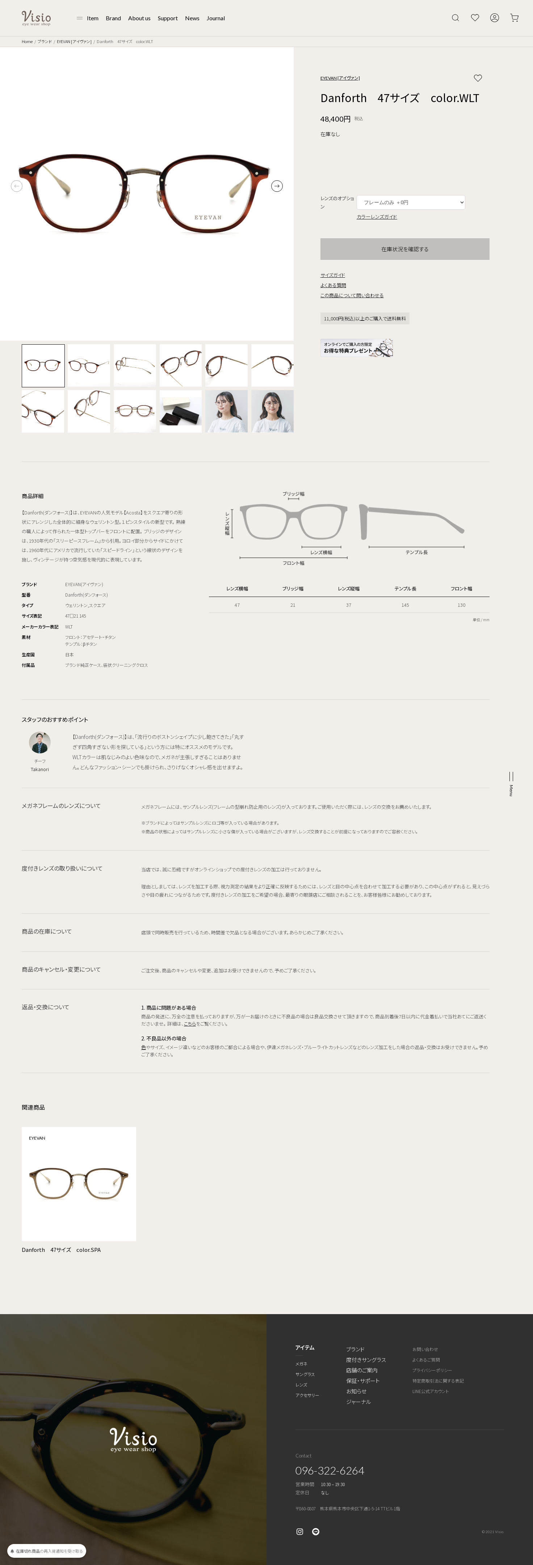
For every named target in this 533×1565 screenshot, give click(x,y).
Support (168, 17)
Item (92, 17)
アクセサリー (307, 1395)
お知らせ (356, 1391)
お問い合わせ (425, 1349)
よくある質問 (333, 285)
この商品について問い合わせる (352, 295)
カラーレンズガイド (377, 216)
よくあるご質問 (426, 1359)
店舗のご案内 (362, 1370)
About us (139, 17)
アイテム (305, 1347)
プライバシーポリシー (432, 1370)
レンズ (301, 1384)
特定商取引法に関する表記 (438, 1380)
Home (27, 41)
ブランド (45, 41)
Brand (113, 17)
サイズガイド (332, 275)
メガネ (301, 1363)
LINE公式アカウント (430, 1391)
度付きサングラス (366, 1359)
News (192, 17)
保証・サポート (363, 1380)
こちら (190, 1023)
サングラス (305, 1374)
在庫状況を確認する (405, 249)
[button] (277, 186)
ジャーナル (358, 1401)
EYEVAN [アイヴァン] (74, 41)
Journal (216, 17)
